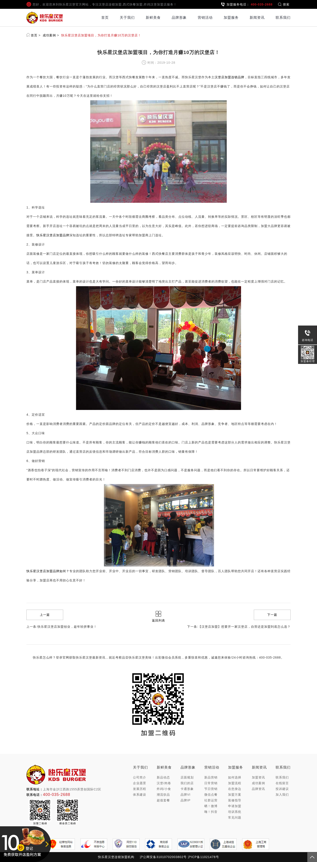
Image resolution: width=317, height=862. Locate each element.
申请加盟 (234, 806)
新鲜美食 (153, 17)
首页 (105, 17)
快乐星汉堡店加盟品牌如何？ (47, 571)
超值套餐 (163, 800)
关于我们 (127, 17)
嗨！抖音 (210, 812)
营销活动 (205, 17)
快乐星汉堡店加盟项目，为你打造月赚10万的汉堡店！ (101, 35)
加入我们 (282, 794)
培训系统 (234, 812)
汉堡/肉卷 (164, 783)
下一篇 (272, 614)
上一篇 (45, 614)
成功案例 (49, 35)
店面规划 (187, 777)
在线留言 (282, 783)
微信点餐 (210, 794)
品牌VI (185, 794)
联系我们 (283, 17)
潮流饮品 (163, 794)
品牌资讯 (258, 789)
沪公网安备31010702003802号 (163, 857)
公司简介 (139, 777)
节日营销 (210, 789)
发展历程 (139, 789)
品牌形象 (179, 17)
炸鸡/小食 (164, 789)
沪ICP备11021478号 (203, 857)
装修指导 (234, 800)
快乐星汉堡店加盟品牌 (52, 235)
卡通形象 (187, 789)
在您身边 (234, 789)
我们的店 (187, 783)
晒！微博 (210, 806)
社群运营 (210, 800)
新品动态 (163, 777)
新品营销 (210, 777)
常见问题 (234, 817)
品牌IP (185, 800)
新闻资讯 (257, 17)
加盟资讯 (258, 777)
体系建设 (139, 794)
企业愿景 (139, 783)
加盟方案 (234, 794)
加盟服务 (231, 17)
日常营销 (210, 783)
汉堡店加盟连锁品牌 (229, 77)
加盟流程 (234, 783)
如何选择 (234, 777)
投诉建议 (282, 789)
